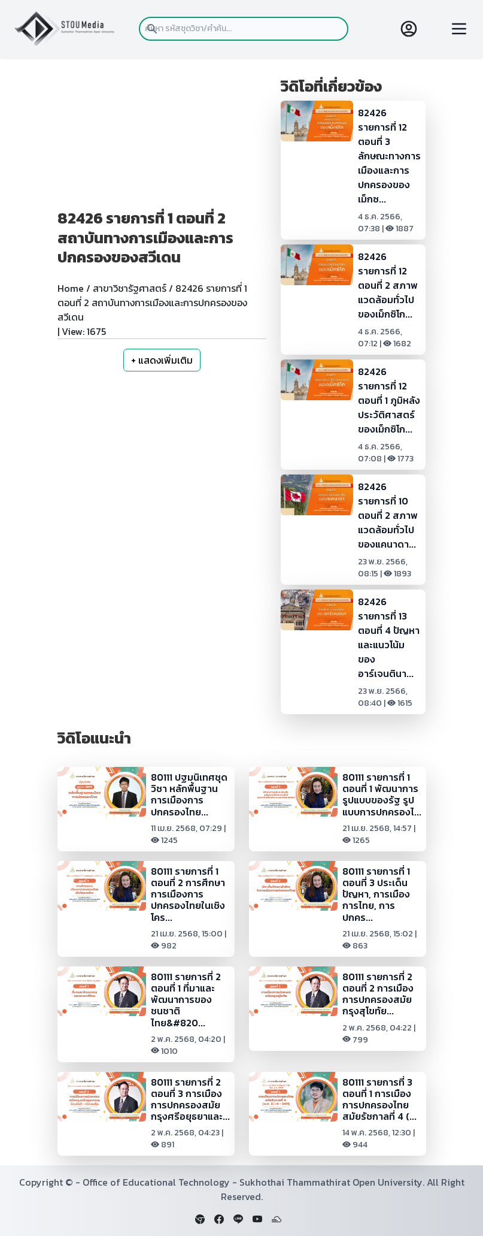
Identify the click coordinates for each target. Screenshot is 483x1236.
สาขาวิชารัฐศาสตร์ (129, 288)
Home (70, 288)
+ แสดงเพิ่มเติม (162, 360)
